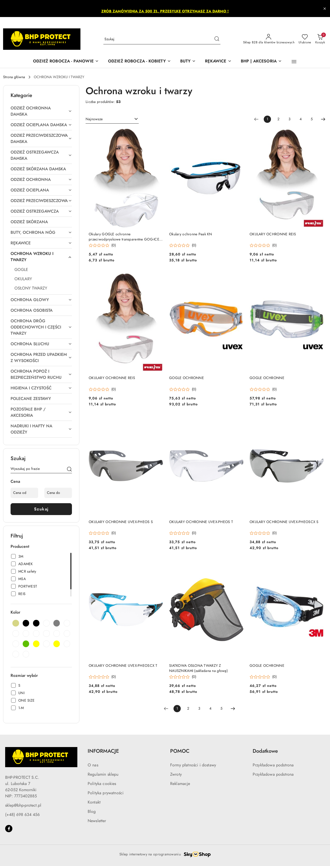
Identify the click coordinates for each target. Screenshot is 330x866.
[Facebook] (8, 828)
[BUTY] (188, 61)
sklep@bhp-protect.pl (23, 805)
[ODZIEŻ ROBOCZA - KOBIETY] (139, 61)
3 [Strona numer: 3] (289, 119)
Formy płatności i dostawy (193, 765)
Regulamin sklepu (103, 774)
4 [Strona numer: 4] (301, 119)
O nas (93, 765)
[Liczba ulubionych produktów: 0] (304, 39)
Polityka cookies (102, 784)
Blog (92, 811)
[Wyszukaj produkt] (161, 39)
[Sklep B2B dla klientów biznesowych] (268, 39)
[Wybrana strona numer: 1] (267, 119)
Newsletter (97, 821)
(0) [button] (113, 245)
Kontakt (94, 802)
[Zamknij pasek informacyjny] (324, 8)
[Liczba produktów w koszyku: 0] (320, 39)
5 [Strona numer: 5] (312, 119)
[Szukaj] (69, 470)
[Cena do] (58, 493)
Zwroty (176, 774)
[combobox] (112, 119)
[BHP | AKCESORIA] (261, 61)
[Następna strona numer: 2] (323, 119)
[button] (294, 61)
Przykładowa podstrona (273, 765)
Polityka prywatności (105, 793)
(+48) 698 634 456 (22, 814)
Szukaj (41, 509)
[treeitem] (41, 111)
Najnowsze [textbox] (94, 119)
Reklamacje (180, 784)
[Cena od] (24, 493)
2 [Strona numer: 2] (278, 119)
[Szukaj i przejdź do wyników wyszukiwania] (216, 39)
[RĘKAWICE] (218, 61)
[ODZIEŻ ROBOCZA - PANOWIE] (66, 61)
